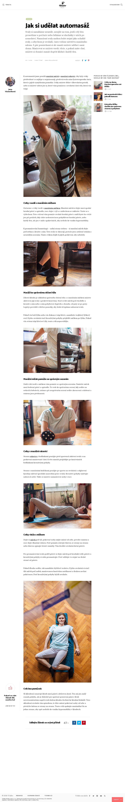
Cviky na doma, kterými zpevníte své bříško (112, 134)
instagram (97, 795)
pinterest (89, 60)
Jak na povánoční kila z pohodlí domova (113, 145)
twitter (85, 60)
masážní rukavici (68, 126)
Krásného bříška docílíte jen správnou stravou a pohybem (112, 156)
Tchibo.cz (48, 795)
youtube (101, 795)
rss (104, 795)
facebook (82, 60)
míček (33, 590)
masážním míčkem (52, 258)
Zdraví (29, 19)
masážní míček (52, 126)
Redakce (19, 795)
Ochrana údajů (34, 795)
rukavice (34, 506)
